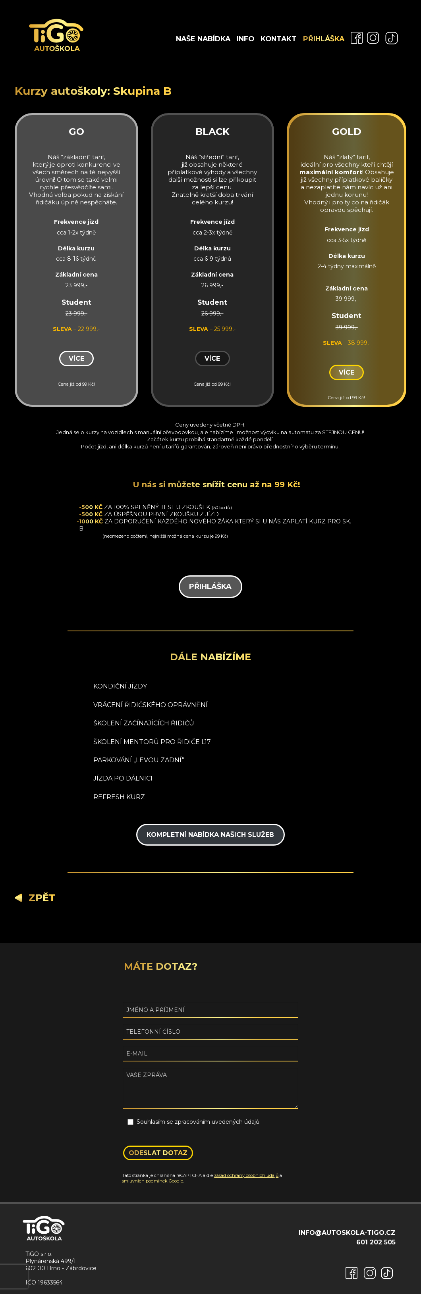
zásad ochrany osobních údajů (246, 1175)
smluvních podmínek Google (152, 1181)
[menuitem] (354, 37)
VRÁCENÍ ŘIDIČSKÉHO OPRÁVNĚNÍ (150, 705)
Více (76, 358)
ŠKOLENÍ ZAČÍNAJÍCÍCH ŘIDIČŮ (143, 723)
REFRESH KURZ (119, 797)
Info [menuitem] (245, 39)
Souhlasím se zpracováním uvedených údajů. (199, 1121)
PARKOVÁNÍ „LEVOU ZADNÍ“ (138, 760)
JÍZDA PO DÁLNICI (123, 778)
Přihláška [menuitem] (323, 39)
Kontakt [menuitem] (279, 39)
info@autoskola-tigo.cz (347, 1232)
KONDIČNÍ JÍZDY (120, 686)
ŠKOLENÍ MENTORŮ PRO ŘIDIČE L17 (152, 742)
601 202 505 (376, 1242)
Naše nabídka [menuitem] (203, 39)
